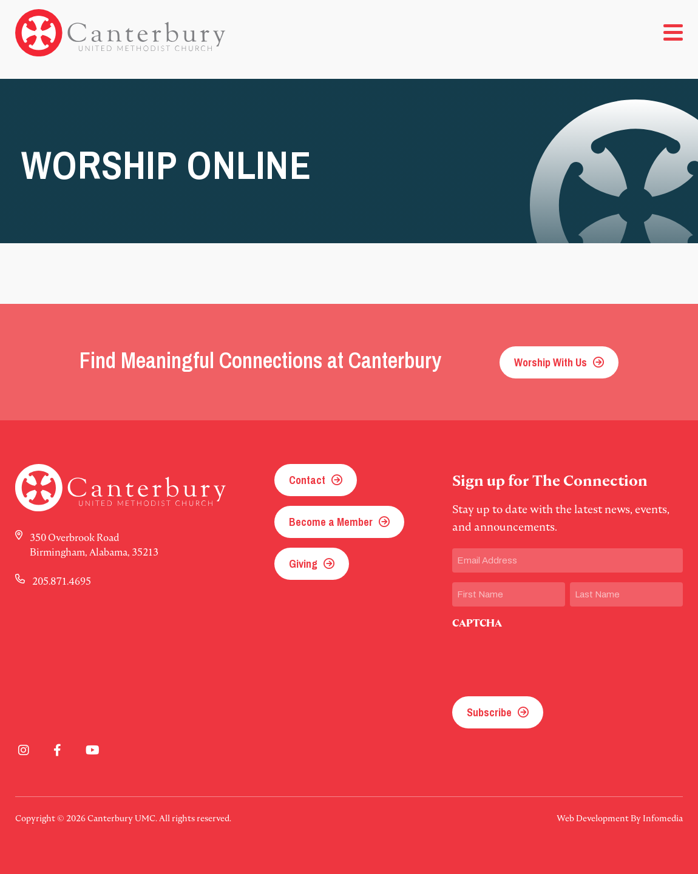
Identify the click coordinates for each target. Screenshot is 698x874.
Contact (307, 480)
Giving (303, 563)
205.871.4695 (61, 581)
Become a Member (331, 521)
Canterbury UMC (120, 32)
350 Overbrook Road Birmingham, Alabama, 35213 (94, 544)
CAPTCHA (477, 623)
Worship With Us (550, 362)
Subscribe (489, 712)
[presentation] (544, 659)
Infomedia (663, 818)
